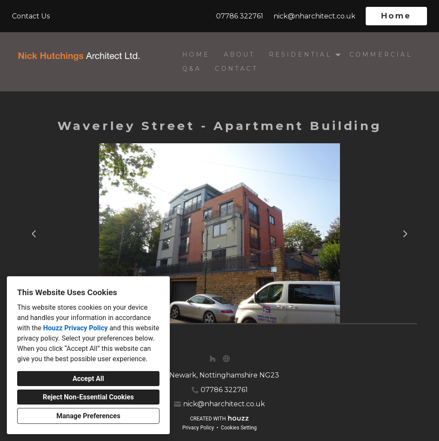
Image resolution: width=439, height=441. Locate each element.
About (239, 54)
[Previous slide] (34, 234)
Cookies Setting (239, 428)
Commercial (380, 54)
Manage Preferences (88, 416)
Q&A (191, 68)
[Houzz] (212, 358)
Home (396, 16)
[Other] (226, 358)
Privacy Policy (198, 428)
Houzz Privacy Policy (75, 328)
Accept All (88, 379)
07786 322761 (239, 16)
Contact (236, 68)
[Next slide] (405, 234)
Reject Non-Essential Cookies (88, 397)
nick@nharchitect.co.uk (314, 16)
